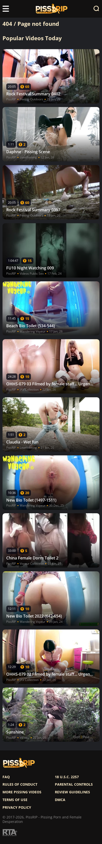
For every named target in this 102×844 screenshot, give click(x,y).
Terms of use (14, 800)
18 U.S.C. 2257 (67, 777)
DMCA (60, 800)
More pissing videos (21, 792)
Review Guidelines (72, 792)
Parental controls (74, 784)
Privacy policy (16, 807)
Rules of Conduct (19, 784)
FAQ (6, 777)
